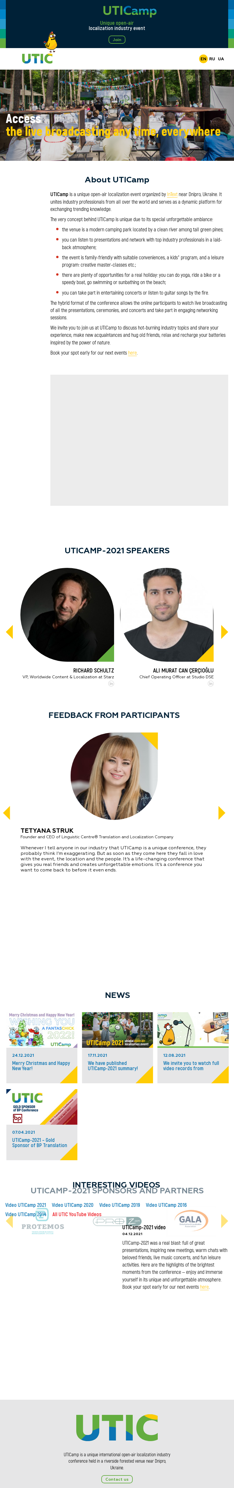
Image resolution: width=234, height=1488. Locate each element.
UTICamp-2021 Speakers (117, 551)
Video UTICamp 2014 (119, 1214)
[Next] (224, 632)
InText (172, 194)
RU (212, 59)
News (24, 996)
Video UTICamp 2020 (166, 1205)
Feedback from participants (115, 716)
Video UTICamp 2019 (212, 1205)
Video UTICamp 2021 (118, 1205)
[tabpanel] (117, 115)
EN (203, 59)
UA (221, 59)
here (132, 353)
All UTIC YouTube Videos (170, 1214)
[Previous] (9, 632)
